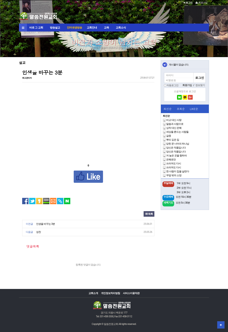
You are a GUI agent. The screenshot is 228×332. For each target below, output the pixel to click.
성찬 (38, 231)
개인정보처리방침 (110, 293)
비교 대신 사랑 (173, 119)
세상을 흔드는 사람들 (177, 131)
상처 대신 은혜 (173, 127)
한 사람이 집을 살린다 (177, 171)
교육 (106, 27)
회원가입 (201, 2)
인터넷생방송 (74, 27)
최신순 (168, 109)
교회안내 (92, 27)
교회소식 (121, 27)
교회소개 (93, 293)
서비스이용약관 (131, 293)
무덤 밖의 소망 (173, 175)
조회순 (181, 109)
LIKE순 (194, 109)
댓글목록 (30, 246)
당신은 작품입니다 (176, 147)
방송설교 (55, 27)
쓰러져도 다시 (173, 163)
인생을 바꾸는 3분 (45, 223)
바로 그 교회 (36, 27)
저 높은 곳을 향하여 (176, 155)
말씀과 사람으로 (174, 123)
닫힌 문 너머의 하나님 (177, 143)
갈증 (168, 135)
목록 (149, 213)
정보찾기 (200, 85)
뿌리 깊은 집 (172, 139)
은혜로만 (171, 159)
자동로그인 (172, 85)
